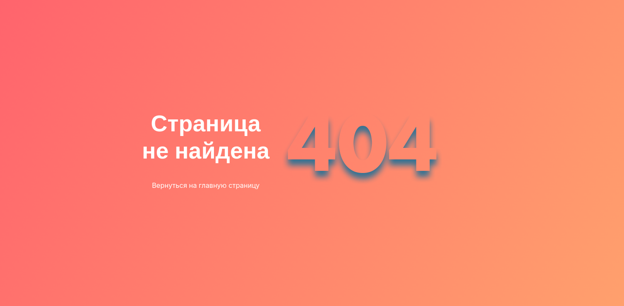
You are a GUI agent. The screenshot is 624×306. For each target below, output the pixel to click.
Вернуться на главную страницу (205, 185)
